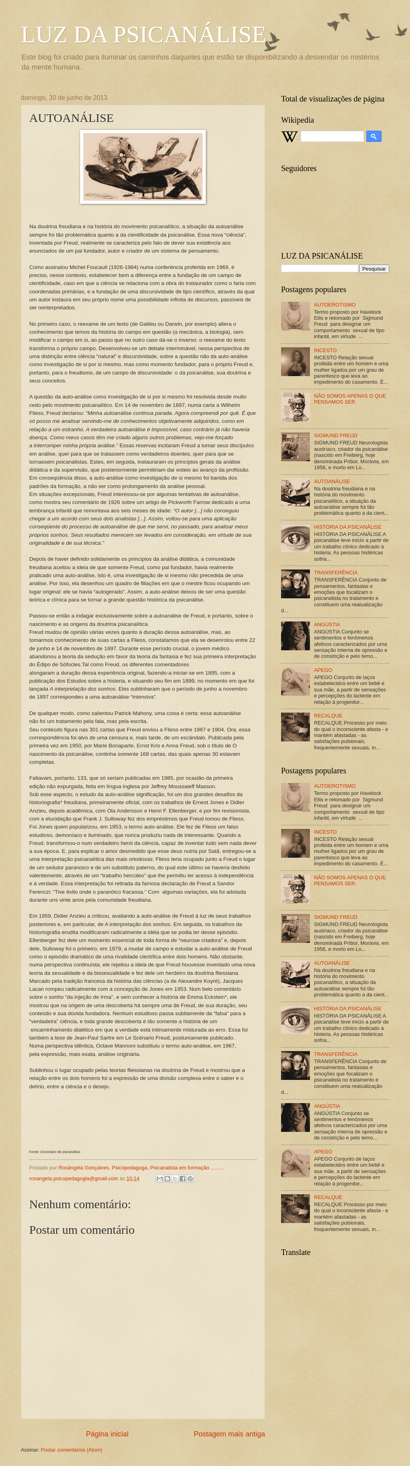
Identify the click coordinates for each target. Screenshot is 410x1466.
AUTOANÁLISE (332, 481)
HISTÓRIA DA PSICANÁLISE (348, 527)
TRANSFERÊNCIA (336, 573)
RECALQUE (328, 716)
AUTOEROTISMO (335, 305)
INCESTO (325, 350)
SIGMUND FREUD (336, 435)
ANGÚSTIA (327, 624)
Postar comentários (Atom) (71, 1450)
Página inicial (107, 1434)
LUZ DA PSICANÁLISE (143, 34)
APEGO (323, 670)
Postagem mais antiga (229, 1434)
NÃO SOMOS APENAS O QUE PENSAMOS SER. (350, 399)
